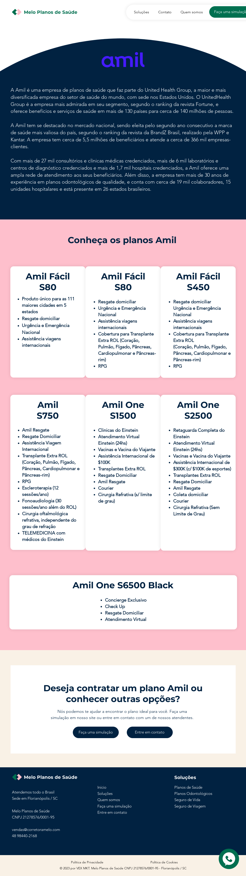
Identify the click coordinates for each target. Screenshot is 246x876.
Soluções (105, 793)
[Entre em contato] (150, 732)
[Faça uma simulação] (96, 732)
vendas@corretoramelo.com (36, 829)
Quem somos (108, 799)
